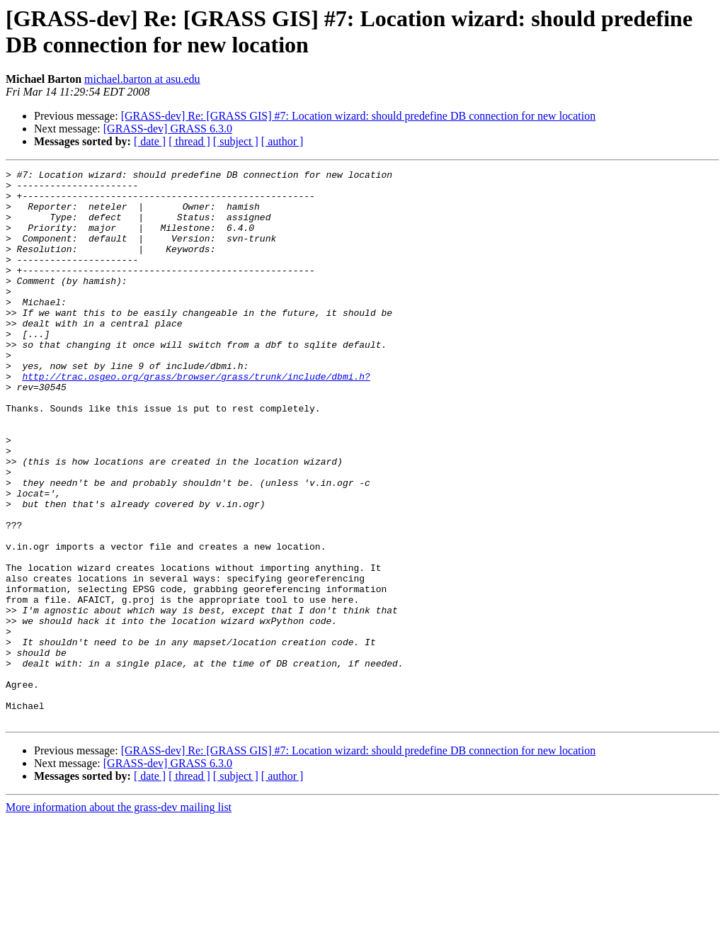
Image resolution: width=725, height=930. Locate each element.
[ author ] (282, 141)
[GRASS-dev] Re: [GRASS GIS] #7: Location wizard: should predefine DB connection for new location (358, 116)
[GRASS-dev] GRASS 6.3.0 (167, 129)
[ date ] (150, 141)
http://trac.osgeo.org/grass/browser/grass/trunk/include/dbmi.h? (196, 418)
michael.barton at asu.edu (142, 79)
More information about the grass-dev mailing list (119, 918)
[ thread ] (189, 141)
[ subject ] (235, 141)
